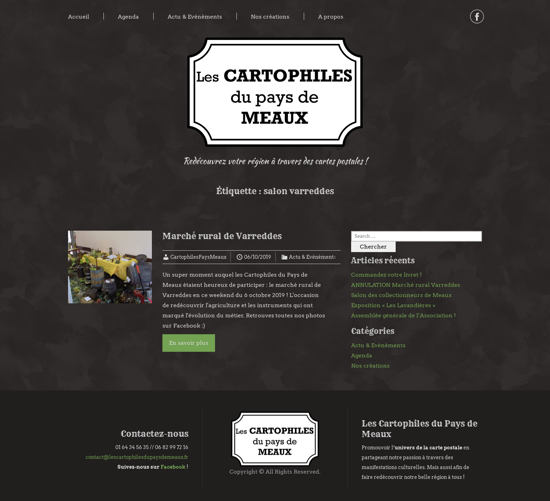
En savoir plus (188, 343)
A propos (330, 16)
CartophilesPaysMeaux (198, 257)
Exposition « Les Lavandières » (393, 305)
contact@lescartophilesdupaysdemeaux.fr (137, 457)
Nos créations (270, 16)
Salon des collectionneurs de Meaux (401, 295)
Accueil (78, 16)
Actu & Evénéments (195, 16)
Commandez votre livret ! (386, 274)
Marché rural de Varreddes (222, 236)
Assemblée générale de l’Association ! (403, 315)
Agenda (128, 16)
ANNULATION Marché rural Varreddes (405, 285)
